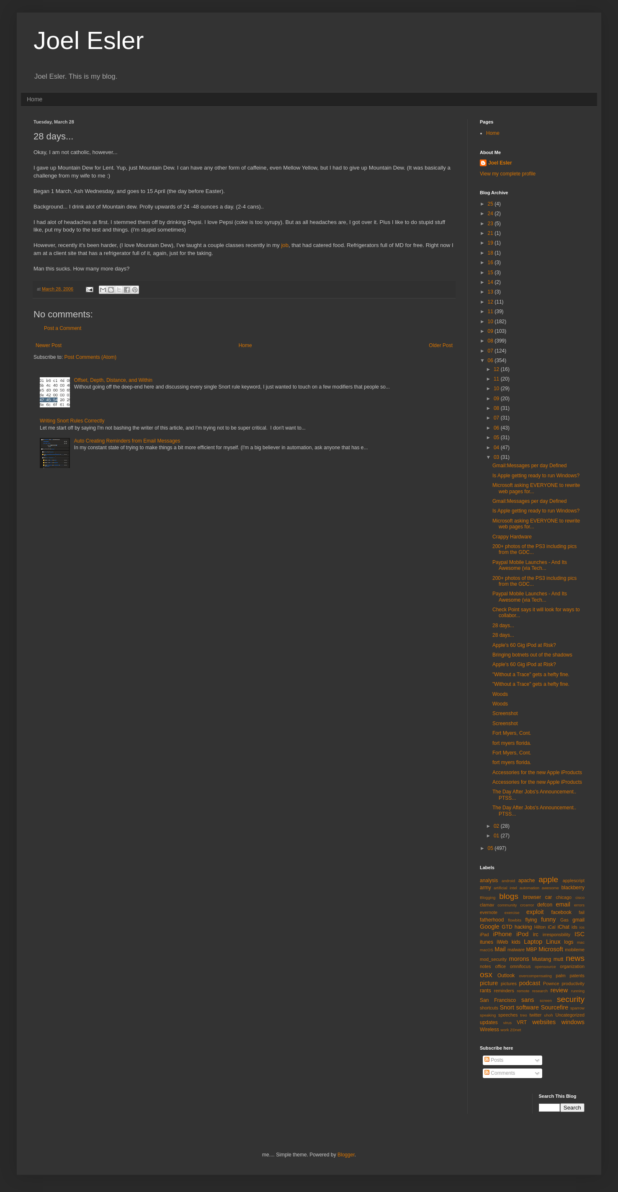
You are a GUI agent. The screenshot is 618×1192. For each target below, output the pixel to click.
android (508, 880)
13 (491, 292)
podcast (529, 983)
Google (489, 926)
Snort (507, 1007)
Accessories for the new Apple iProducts (537, 772)
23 (491, 224)
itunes (486, 942)
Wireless (489, 1029)
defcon (544, 905)
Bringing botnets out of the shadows (532, 655)
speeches (508, 1014)
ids (574, 926)
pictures (509, 983)
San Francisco (498, 1000)
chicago (564, 897)
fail (582, 912)
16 (491, 262)
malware (516, 949)
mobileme (575, 949)
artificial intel (505, 888)
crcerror (527, 905)
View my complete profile (508, 174)
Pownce (551, 983)
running (578, 991)
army (485, 888)
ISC (579, 934)
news (575, 958)
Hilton (540, 926)
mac (581, 942)
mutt (558, 959)
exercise (512, 912)
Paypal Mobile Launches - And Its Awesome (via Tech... (529, 565)
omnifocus (520, 966)
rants (485, 991)
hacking (523, 927)
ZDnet (515, 1029)
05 (497, 437)
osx (486, 974)
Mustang (541, 959)
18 (491, 253)
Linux (553, 941)
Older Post (441, 345)
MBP (531, 950)
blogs (508, 896)
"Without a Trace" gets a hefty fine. (530, 674)
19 (491, 243)
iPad (484, 934)
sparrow (577, 1008)
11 (491, 311)
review (559, 990)
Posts (493, 1060)
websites (544, 1022)
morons (519, 958)
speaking (488, 1015)
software (527, 1007)
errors (579, 905)
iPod (522, 934)
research (540, 991)
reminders (504, 990)
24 (491, 213)
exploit (535, 912)
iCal (552, 926)
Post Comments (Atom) (90, 357)
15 (491, 272)
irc (535, 934)
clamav (487, 904)
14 (491, 282)
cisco (580, 897)
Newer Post (49, 345)
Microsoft (550, 949)
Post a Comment (62, 328)
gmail (578, 920)
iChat (563, 927)
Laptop (533, 941)
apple (548, 879)
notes (485, 966)
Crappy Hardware (512, 537)
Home (34, 99)
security (571, 999)
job (284, 245)
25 (491, 204)
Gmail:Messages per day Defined (529, 466)
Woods (500, 694)
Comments (499, 1073)
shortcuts (489, 1007)
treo (523, 1015)
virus (507, 1022)
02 (497, 826)
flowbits (514, 920)
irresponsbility (556, 934)
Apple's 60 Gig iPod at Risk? (524, 645)
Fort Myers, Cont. (511, 733)
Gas (564, 919)
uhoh (548, 1015)
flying (531, 920)
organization (572, 966)
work (504, 1029)
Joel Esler (88, 40)
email (563, 904)
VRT (522, 1022)
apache (526, 880)
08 (491, 341)
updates (489, 1022)
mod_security (493, 959)
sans (527, 999)
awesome (550, 888)
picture (489, 983)
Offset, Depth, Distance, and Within (113, 380)
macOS (486, 949)
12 (491, 302)
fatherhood (492, 920)
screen (546, 1000)
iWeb (502, 942)
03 (497, 457)
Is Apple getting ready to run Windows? (535, 476)
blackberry (573, 888)
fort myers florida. (511, 743)
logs (569, 942)
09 (491, 331)
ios (582, 927)
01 (497, 836)
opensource (545, 966)
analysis (489, 880)
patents (577, 975)
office (500, 966)
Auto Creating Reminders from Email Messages (127, 441)
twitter (536, 1014)
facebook (561, 912)
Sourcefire (555, 1007)
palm (560, 975)
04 (497, 448)
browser (532, 897)
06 (491, 360)
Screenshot (505, 713)
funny (548, 919)
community (507, 905)
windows (573, 1022)
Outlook (506, 975)
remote (523, 991)
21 (491, 233)
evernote (488, 912)
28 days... (503, 625)
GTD (507, 927)
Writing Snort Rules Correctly (72, 421)
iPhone (502, 934)
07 (491, 351)
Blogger (346, 1155)
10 (491, 321)
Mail (499, 949)
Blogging (487, 897)
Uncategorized (570, 1014)
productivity (573, 983)
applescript (574, 880)
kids (516, 942)
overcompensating (535, 975)
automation (529, 888)
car (548, 897)
